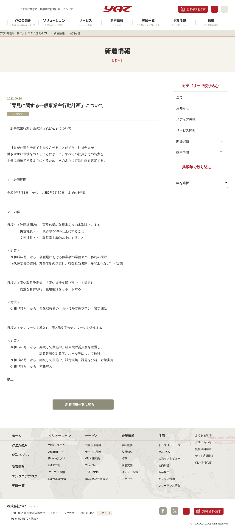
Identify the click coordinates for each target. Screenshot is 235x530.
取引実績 (127, 465)
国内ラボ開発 (93, 445)
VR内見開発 (92, 458)
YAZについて (166, 451)
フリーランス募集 (169, 485)
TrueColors (91, 472)
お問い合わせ (203, 442)
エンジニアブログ (24, 476)
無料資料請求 (196, 9)
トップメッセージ (169, 445)
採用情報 (182, 152)
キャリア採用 (166, 479)
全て (179, 97)
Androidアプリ (57, 451)
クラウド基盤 (56, 472)
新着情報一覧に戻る (79, 404)
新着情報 (117, 22)
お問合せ (214, 9)
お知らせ (74, 33)
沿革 (124, 458)
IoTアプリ (54, 465)
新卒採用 (163, 472)
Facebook (163, 511)
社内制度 (163, 465)
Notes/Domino (57, 479)
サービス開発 (186, 130)
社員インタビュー (169, 458)
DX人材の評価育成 (96, 479)
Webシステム (56, 445)
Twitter (174, 511)
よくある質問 (203, 435)
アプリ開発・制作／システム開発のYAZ (24, 33)
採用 (211, 22)
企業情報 (179, 22)
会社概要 (127, 445)
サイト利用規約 (204, 455)
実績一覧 (148, 22)
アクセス (127, 479)
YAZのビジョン (21, 454)
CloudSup (91, 465)
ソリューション (54, 22)
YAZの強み (23, 22)
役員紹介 (127, 451)
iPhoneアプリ (56, 458)
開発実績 (182, 141)
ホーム (16, 436)
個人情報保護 (203, 462)
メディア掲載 (186, 119)
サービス (85, 22)
